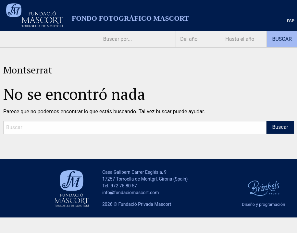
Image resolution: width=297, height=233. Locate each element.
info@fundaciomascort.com (130, 192)
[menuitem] (290, 21)
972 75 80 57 (124, 185)
